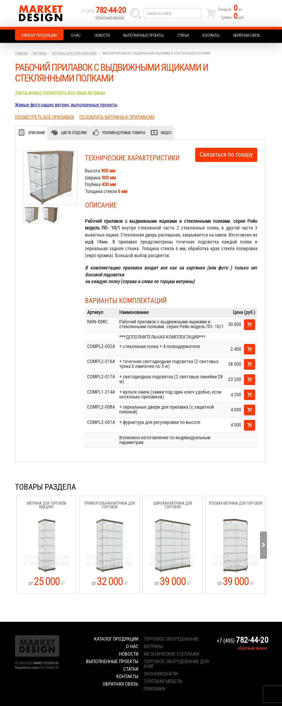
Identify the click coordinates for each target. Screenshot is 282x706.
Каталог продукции (39, 35)
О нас (76, 35)
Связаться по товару (226, 154)
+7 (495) (103, 11)
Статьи (183, 35)
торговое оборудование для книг (176, 664)
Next (263, 545)
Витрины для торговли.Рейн (74, 53)
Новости (102, 35)
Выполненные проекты (143, 35)
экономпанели (161, 674)
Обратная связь (246, 35)
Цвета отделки (74, 133)
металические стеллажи (171, 654)
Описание (36, 133)
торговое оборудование (171, 639)
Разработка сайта (27, 668)
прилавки (154, 689)
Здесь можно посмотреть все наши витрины (60, 92)
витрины (153, 646)
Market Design (46, 13)
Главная (21, 53)
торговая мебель (163, 681)
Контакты (210, 35)
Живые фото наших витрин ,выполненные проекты (66, 105)
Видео (166, 133)
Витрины (40, 53)
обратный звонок (109, 17)
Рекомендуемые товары (123, 133)
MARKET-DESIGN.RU (46, 663)
